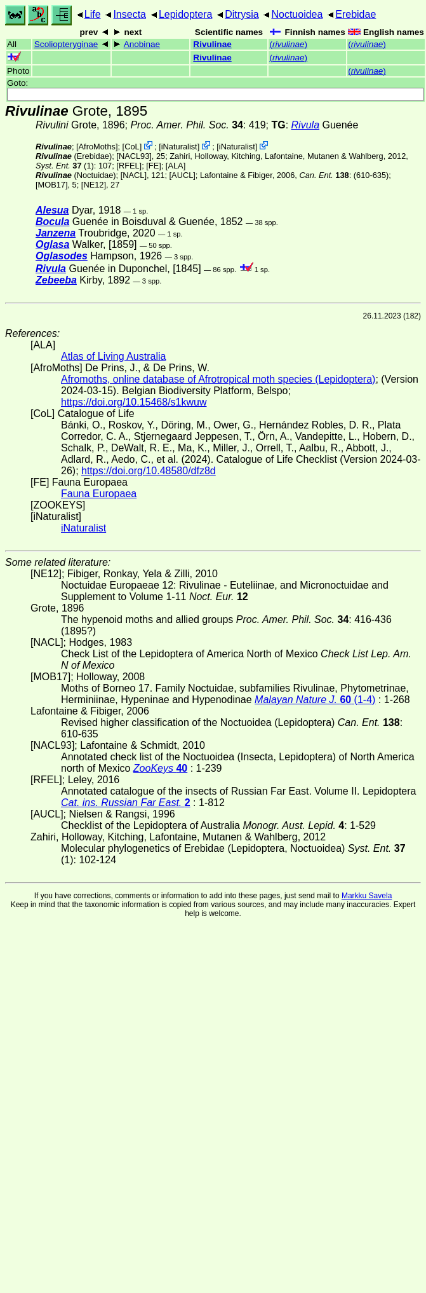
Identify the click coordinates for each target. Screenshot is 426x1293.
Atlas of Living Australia (113, 356)
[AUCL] (183, 175)
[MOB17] (52, 184)
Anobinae (142, 44)
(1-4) (315, 699)
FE (154, 165)
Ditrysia (241, 14)
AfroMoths (97, 146)
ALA (175, 165)
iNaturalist (179, 146)
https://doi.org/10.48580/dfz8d (148, 470)
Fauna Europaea (98, 493)
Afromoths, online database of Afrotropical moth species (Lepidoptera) (218, 379)
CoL (131, 146)
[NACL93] (133, 156)
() (288, 44)
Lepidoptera (186, 14)
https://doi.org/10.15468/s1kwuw (133, 402)
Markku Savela (367, 895)
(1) (65, 165)
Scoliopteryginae (66, 44)
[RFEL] (129, 165)
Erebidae (355, 14)
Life (92, 14)
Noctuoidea (297, 14)
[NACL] (134, 175)
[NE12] (93, 184)
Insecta (129, 14)
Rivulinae (212, 44)
